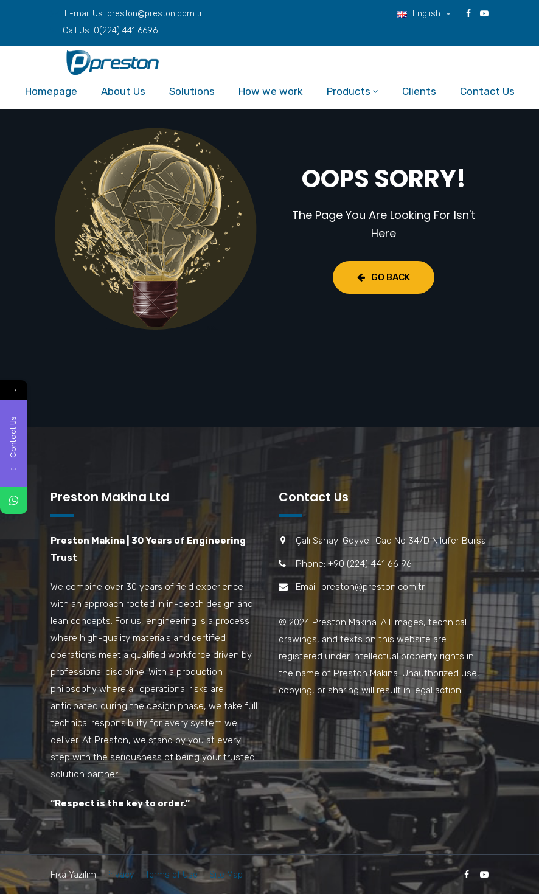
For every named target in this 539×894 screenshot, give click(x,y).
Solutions (192, 91)
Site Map (226, 875)
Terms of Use (171, 875)
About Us (123, 91)
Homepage (51, 91)
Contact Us (487, 91)
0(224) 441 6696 (126, 31)
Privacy (119, 875)
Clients (419, 91)
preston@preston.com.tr (155, 14)
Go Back (383, 277)
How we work (270, 91)
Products (348, 91)
